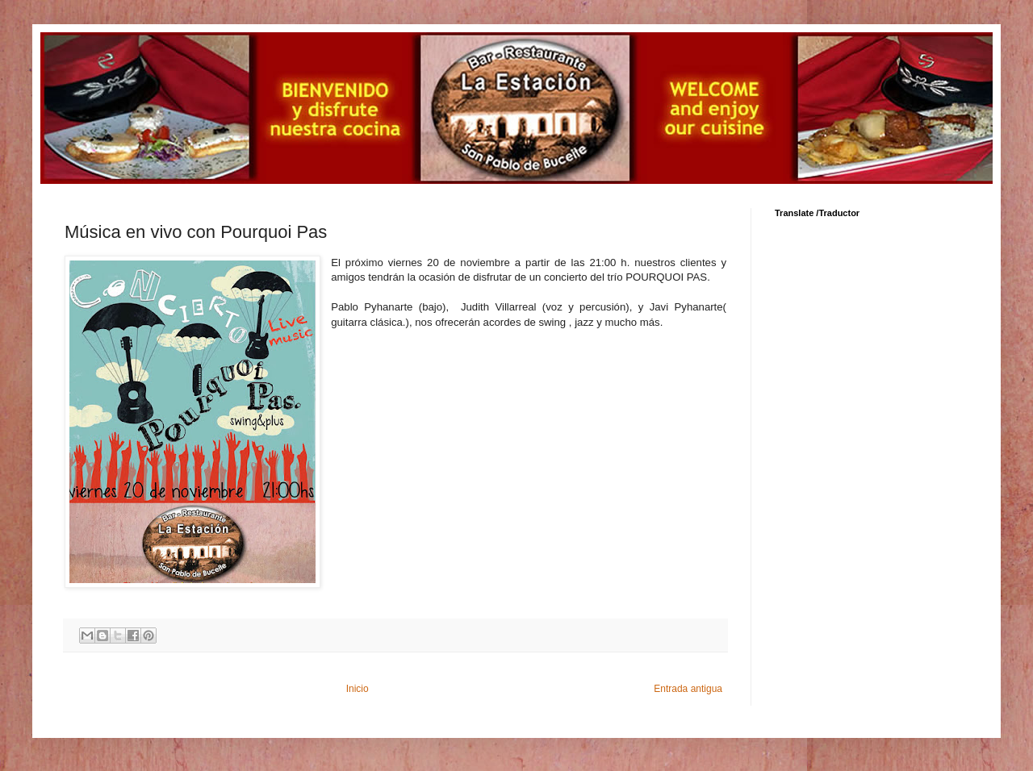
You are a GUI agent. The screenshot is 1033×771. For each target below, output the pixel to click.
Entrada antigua (688, 688)
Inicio (357, 688)
